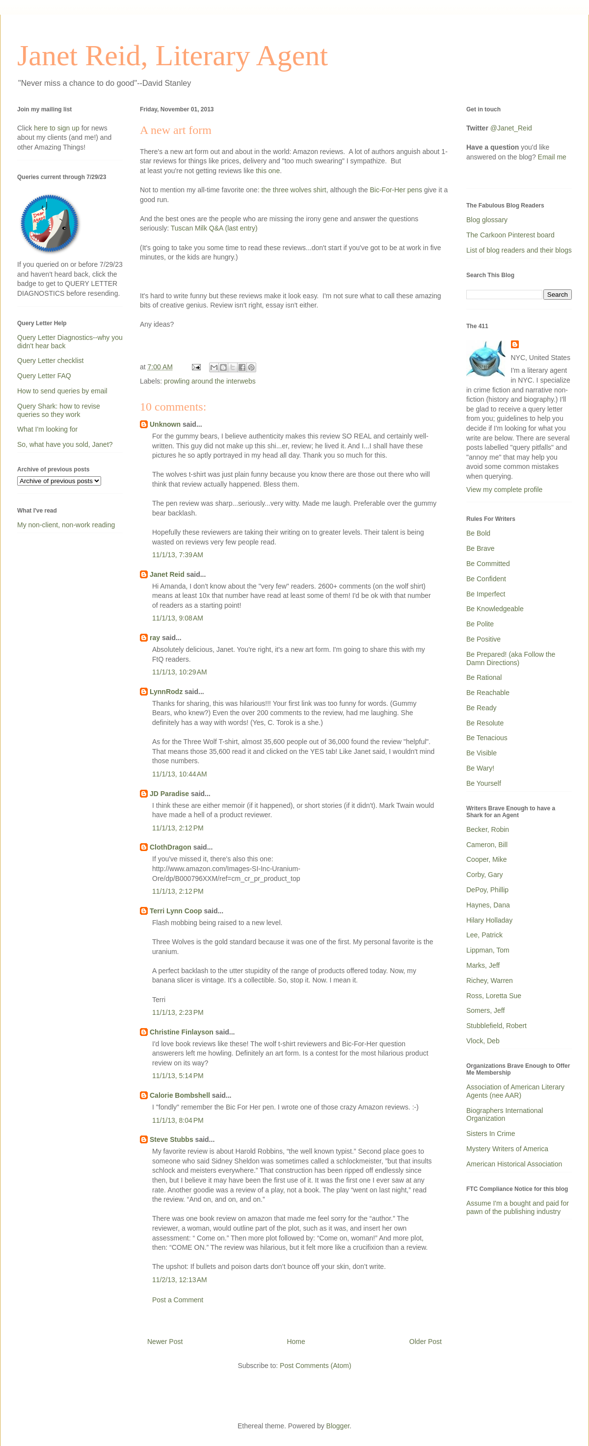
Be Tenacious (487, 738)
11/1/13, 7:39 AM (177, 555)
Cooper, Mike (486, 859)
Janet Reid (167, 574)
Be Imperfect (485, 594)
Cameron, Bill (487, 845)
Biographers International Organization (504, 1115)
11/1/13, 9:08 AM (177, 618)
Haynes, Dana (488, 905)
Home (296, 1341)
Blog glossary (487, 220)
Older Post (425, 1341)
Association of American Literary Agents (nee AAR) (515, 1091)
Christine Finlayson (182, 1032)
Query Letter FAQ (44, 376)
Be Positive (483, 639)
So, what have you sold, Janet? (65, 444)
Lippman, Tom (487, 950)
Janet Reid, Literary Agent (172, 55)
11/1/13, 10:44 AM (179, 774)
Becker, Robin (487, 829)
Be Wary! (480, 768)
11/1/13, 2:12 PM (178, 828)
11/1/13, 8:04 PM (178, 1120)
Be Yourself (483, 783)
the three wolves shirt (293, 190)
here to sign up (57, 128)
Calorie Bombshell (180, 1095)
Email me (552, 157)
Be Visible (481, 753)
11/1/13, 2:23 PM (178, 1012)
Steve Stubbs (171, 1139)
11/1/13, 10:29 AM (179, 672)
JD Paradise (169, 794)
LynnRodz (166, 692)
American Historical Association (514, 1164)
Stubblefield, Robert (496, 1026)
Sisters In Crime (490, 1133)
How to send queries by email (62, 391)
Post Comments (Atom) (315, 1365)
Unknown (165, 424)
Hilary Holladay (489, 920)
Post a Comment (177, 1300)
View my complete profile (504, 489)
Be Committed (488, 564)
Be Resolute (485, 723)
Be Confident (486, 579)
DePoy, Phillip (487, 890)
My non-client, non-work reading (66, 525)
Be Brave (480, 548)
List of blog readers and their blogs (519, 250)
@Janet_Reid (511, 128)
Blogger (337, 1426)
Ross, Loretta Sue (493, 996)
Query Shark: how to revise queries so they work (58, 410)
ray (155, 638)
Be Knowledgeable (495, 609)
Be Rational (484, 677)
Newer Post (165, 1341)
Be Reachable (487, 693)
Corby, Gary (484, 874)
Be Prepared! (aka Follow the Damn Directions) (510, 658)
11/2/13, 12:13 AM (179, 1280)
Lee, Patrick (484, 935)
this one (268, 171)
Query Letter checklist (50, 360)
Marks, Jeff (483, 965)
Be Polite (480, 624)
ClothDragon (170, 847)
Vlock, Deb (483, 1041)
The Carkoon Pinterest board (510, 235)
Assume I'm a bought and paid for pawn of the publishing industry (517, 1207)
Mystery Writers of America (507, 1149)
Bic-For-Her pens (396, 190)
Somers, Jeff (485, 1010)
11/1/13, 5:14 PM (178, 1076)
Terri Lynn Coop (176, 911)
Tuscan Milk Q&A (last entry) (214, 228)
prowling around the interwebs (210, 381)
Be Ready (481, 708)
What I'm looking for (47, 429)
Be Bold (478, 533)
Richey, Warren (489, 980)
